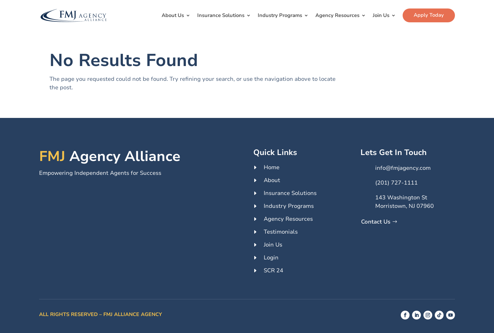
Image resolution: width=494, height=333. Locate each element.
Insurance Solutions (220, 15)
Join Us (381, 15)
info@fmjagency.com (403, 168)
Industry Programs (280, 15)
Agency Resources (337, 15)
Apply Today (429, 15)
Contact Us (375, 221)
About (272, 180)
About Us (173, 15)
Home (271, 167)
